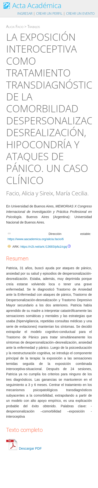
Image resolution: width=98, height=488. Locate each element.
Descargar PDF (24, 448)
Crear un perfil (49, 13)
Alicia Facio (14, 26)
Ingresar (24, 13)
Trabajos (33, 26)
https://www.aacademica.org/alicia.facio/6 (36, 239)
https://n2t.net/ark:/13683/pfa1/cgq (43, 246)
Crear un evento (80, 13)
